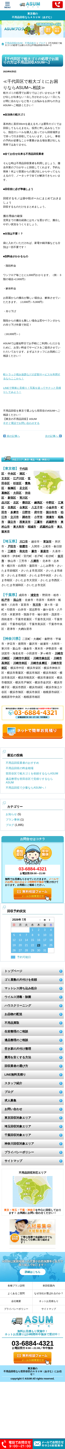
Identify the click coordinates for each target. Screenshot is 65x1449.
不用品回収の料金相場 (19, 768)
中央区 (12, 473)
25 (51, 945)
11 (51, 935)
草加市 (47, 541)
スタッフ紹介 (13, 1083)
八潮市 (35, 560)
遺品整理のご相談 (16, 1040)
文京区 (5, 478)
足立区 (23, 488)
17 (44, 940)
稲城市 (32, 526)
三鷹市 (38, 521)
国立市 (12, 521)
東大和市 (18, 526)
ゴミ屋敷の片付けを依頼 (21, 979)
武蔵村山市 (47, 526)
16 (38, 940)
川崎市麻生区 (41, 658)
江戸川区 (18, 478)
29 (32, 950)
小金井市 (51, 507)
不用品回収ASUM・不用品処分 (20, 43)
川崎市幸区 (20, 663)
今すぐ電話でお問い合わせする (21, 423)
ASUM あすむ (30, 5)
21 (26, 945)
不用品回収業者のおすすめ (22, 762)
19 (14, 945)
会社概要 (16, 1301)
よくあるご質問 (16, 1293)
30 (38, 950)
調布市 (26, 517)
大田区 (17, 492)
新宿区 (12, 497)
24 (44, 945)
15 (32, 940)
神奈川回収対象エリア (19, 1143)
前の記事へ (11, 436)
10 (44, 935)
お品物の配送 (13, 1014)
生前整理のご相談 (16, 1031)
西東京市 (25, 521)
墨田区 (26, 502)
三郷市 (12, 551)
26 (14, 950)
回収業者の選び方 (16, 1066)
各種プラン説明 (16, 1285)
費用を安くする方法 (18, 1057)
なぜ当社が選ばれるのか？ (48, 1293)
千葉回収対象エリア (18, 1135)
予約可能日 (24, 957)
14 (26, 940)
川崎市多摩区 (39, 663)
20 (20, 945)
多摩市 (14, 512)
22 (32, 945)
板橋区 (12, 488)
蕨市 (34, 551)
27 (20, 950)
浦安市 (35, 595)
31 (44, 950)
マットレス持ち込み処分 (21, 988)
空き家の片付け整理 (18, 1048)
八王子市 (36, 507)
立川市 (14, 517)
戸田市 (12, 546)
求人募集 (10, 1100)
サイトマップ (13, 1161)
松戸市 (5, 599)
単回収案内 (49, 1285)
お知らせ (11, 814)
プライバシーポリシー (19, 1152)
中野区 (50, 502)
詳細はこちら (32, 1271)
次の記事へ (53, 436)
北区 (16, 502)
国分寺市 (51, 512)
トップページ (13, 971)
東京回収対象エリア (18, 1117)
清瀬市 (50, 517)
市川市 (37, 604)
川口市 (23, 541)
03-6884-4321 (32, 868)
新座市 (44, 551)
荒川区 (23, 497)
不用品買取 (12, 1022)
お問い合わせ (13, 1109)
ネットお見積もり (48, 1301)
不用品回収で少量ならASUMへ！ (26, 787)
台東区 (23, 507)
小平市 (38, 517)
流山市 (17, 599)
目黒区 (12, 507)
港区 (22, 473)
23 (38, 945)
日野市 (26, 512)
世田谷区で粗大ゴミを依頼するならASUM (32, 773)
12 (14, 940)
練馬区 (38, 502)
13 (20, 940)
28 (26, 950)
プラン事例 (13, 819)
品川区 (5, 502)
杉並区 (17, 483)
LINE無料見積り (15, 1074)
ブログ (41, 43)
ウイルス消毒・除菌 (18, 997)
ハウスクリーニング (18, 1005)
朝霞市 (23, 546)
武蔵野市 (51, 521)
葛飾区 (5, 492)
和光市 (23, 551)
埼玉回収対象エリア (18, 1126)
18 (51, 940)
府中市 (38, 512)
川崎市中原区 (21, 658)
